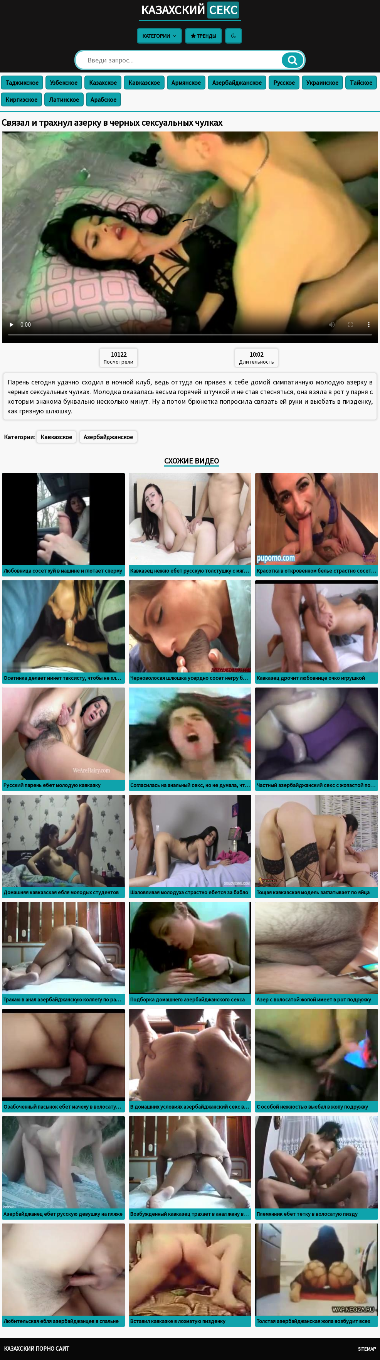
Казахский (190, 10)
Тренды (203, 35)
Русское (284, 82)
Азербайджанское (237, 82)
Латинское (64, 99)
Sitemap (367, 1349)
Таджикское (22, 82)
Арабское (103, 99)
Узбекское (63, 82)
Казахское (103, 82)
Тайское (361, 82)
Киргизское (21, 99)
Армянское (186, 82)
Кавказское (144, 82)
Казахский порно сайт (36, 1348)
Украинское (322, 82)
